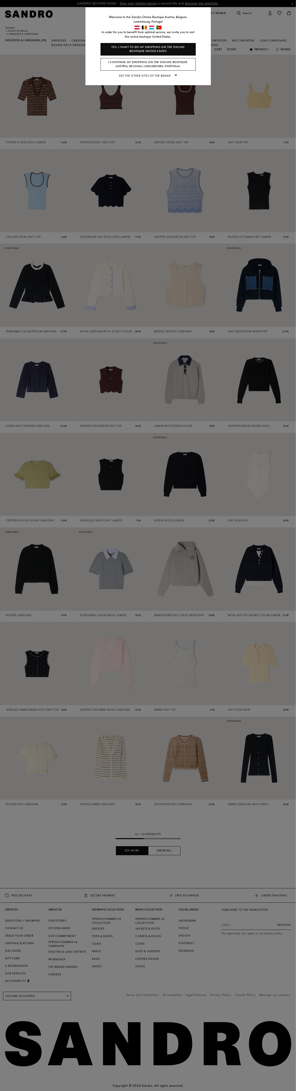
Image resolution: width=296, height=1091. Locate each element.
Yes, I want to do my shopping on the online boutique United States (148, 49)
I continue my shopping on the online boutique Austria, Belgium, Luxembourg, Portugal (148, 64)
